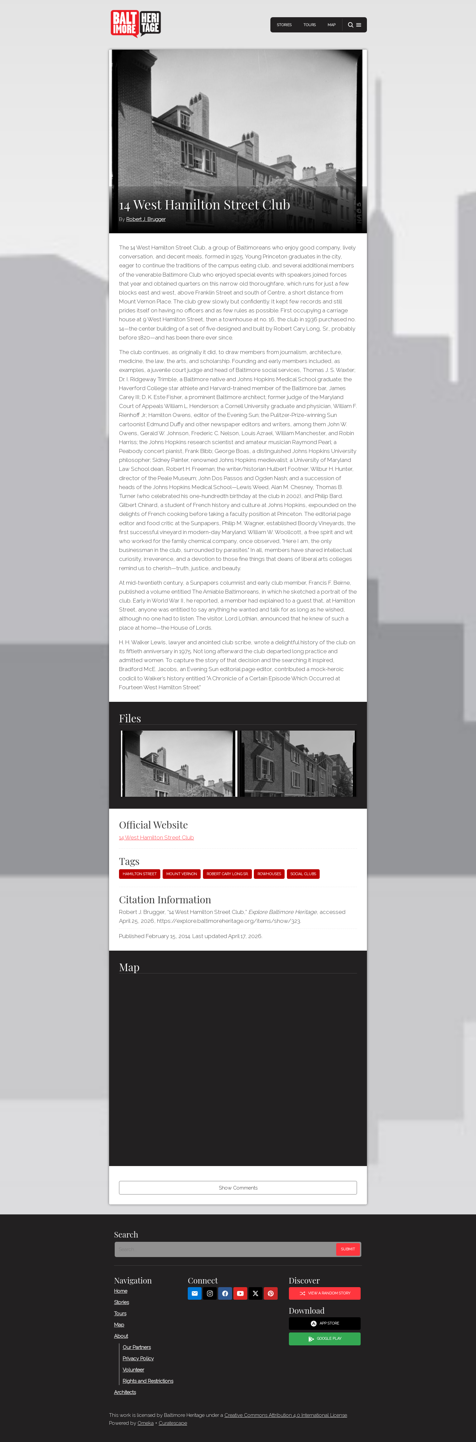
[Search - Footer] (226, 1249)
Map (332, 25)
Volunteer (133, 1370)
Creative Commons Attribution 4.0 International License (285, 1415)
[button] (355, 25)
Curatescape (173, 1423)
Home (120, 1291)
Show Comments (238, 1188)
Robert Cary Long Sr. (227, 874)
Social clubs (303, 874)
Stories (284, 25)
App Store (324, 1323)
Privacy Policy (138, 1359)
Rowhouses (269, 874)
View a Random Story (325, 1293)
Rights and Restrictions (148, 1381)
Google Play (325, 1339)
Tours (309, 25)
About (121, 1336)
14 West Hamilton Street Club (156, 837)
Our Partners (137, 1347)
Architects (125, 1392)
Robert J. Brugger (146, 219)
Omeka (146, 1423)
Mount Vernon (181, 874)
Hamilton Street (140, 874)
